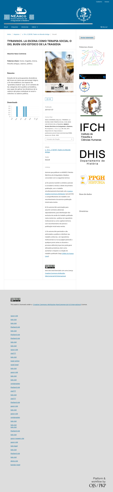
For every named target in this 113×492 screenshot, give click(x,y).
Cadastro (99, 2)
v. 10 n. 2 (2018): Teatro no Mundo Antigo (35, 34)
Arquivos (14, 27)
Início (9, 34)
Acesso (107, 2)
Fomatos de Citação (53, 139)
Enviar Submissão (87, 38)
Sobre (34, 27)
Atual (6, 27)
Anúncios (24, 27)
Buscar (104, 27)
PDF (49, 99)
